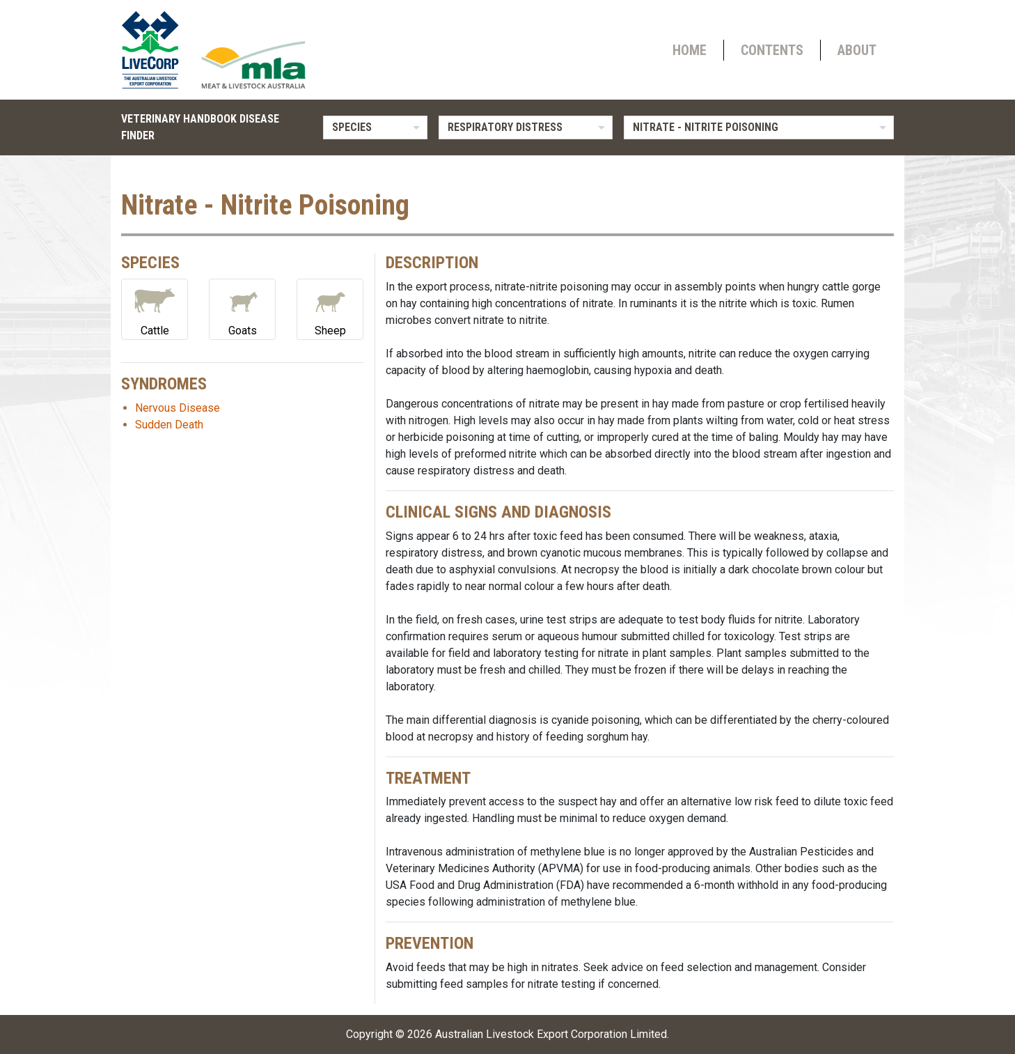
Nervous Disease (177, 407)
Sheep (330, 308)
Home (689, 50)
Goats (242, 308)
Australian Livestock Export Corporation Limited (551, 1034)
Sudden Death (169, 424)
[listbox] (375, 127)
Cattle (154, 308)
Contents (772, 50)
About (856, 50)
